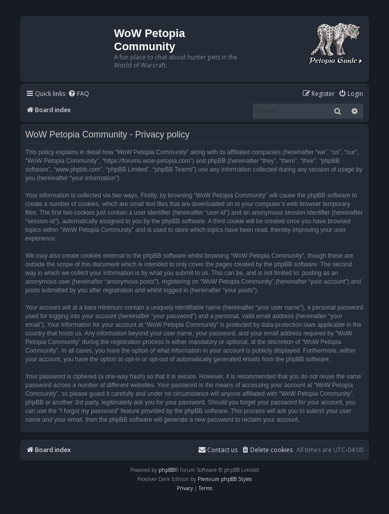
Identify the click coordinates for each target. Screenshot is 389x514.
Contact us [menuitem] (218, 450)
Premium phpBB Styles (225, 479)
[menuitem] (78, 94)
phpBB (166, 469)
